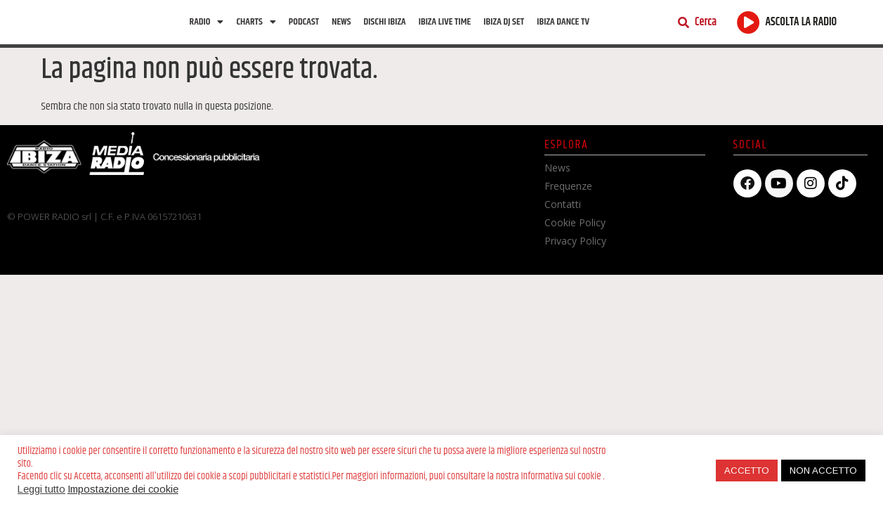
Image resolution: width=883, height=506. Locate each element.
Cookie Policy (575, 224)
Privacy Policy (575, 242)
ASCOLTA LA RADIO (801, 23)
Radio (207, 22)
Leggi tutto (41, 489)
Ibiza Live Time (445, 22)
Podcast (304, 22)
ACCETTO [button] (746, 470)
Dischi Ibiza (385, 22)
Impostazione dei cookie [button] (122, 489)
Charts (255, 22)
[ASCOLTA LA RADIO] (748, 22)
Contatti (562, 206)
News (341, 22)
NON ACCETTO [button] (823, 470)
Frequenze (568, 188)
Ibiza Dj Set (503, 22)
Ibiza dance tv (563, 22)
